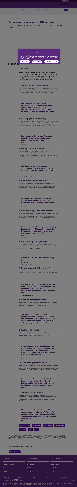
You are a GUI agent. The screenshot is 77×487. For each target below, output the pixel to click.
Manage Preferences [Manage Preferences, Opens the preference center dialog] (37, 61)
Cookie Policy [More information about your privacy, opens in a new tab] (26, 58)
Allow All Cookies (24, 61)
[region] (39, 56)
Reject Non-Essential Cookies (51, 61)
